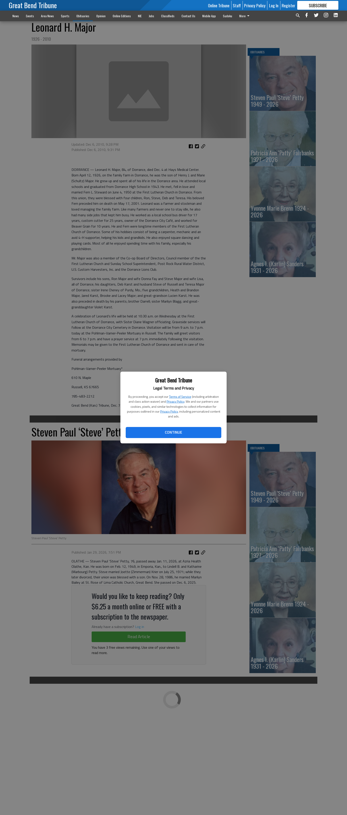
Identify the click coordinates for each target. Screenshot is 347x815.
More (245, 16)
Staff (237, 5)
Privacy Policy (175, 401)
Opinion (101, 16)
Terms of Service (180, 396)
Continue (173, 432)
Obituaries (82, 16)
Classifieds (167, 16)
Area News (47, 16)
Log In (273, 5)
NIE (140, 16)
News (15, 16)
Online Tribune (218, 5)
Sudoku (227, 16)
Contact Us (188, 16)
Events (30, 16)
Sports (65, 16)
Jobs (151, 16)
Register (288, 5)
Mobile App (209, 16)
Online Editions (122, 16)
